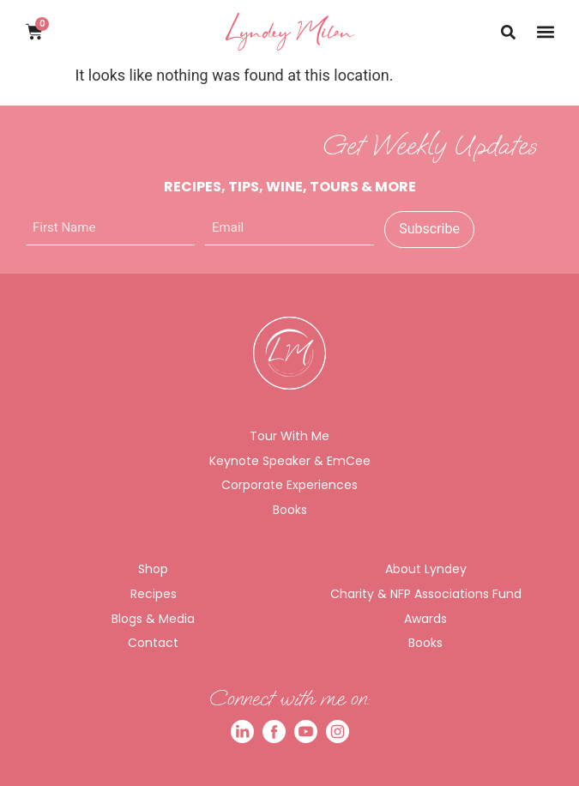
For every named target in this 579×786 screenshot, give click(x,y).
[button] (545, 31)
